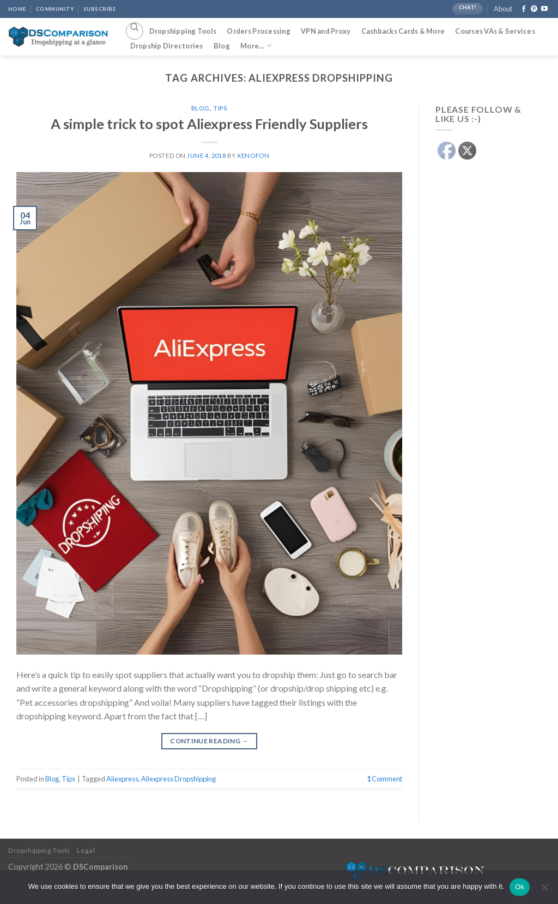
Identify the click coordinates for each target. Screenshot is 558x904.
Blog (222, 45)
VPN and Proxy (325, 31)
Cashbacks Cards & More (403, 31)
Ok (519, 887)
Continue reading (209, 741)
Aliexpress (122, 778)
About (503, 8)
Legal (86, 850)
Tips (220, 108)
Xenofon (253, 155)
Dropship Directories (166, 45)
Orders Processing (258, 31)
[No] (544, 890)
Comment (384, 778)
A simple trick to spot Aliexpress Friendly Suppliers (209, 123)
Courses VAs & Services (495, 31)
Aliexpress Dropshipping (178, 778)
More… (256, 45)
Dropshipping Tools (183, 31)
